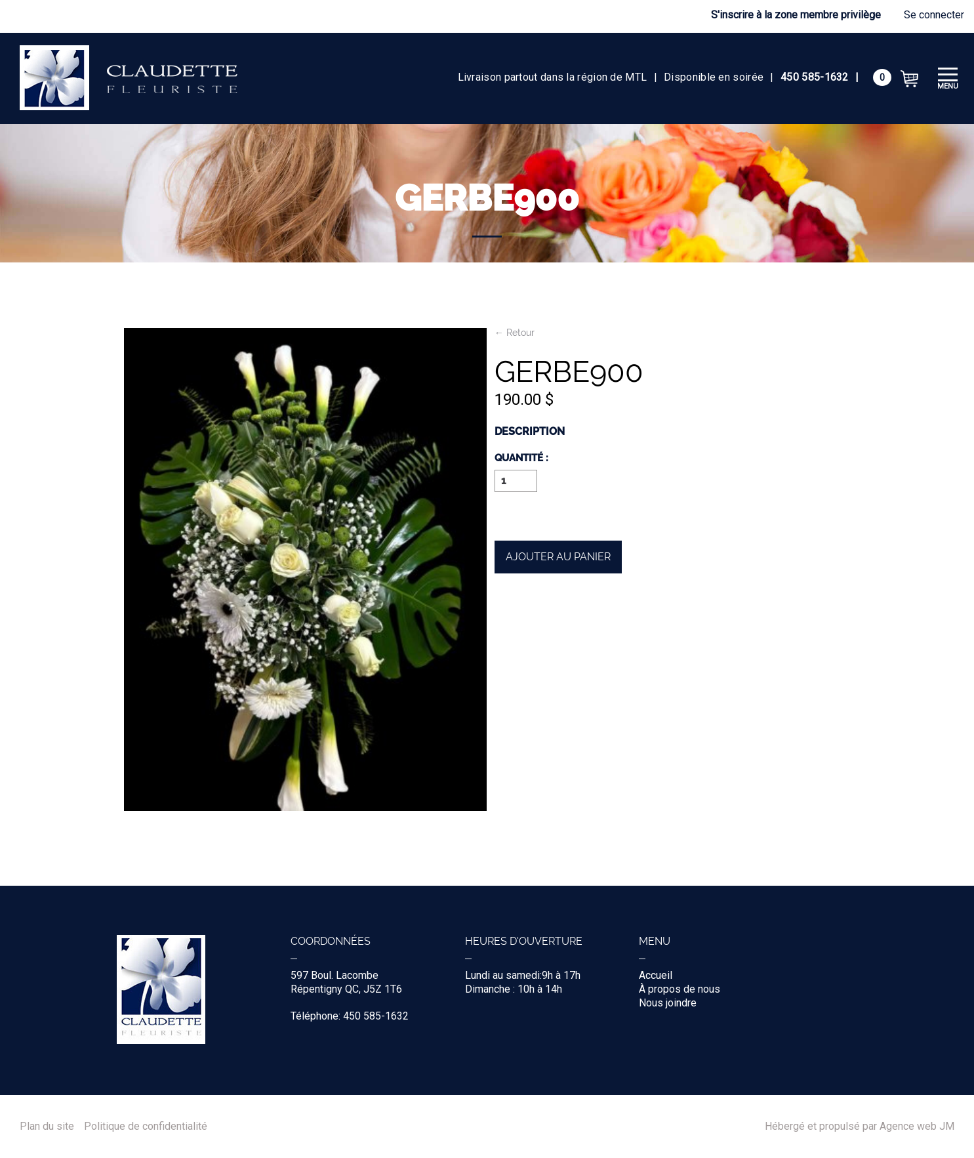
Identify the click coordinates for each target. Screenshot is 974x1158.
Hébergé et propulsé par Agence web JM (859, 1126)
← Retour (515, 333)
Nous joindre (668, 1003)
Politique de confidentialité (145, 1126)
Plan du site (47, 1126)
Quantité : (521, 458)
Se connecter (934, 15)
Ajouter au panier (558, 556)
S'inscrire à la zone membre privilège (796, 15)
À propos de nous (679, 989)
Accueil (655, 975)
